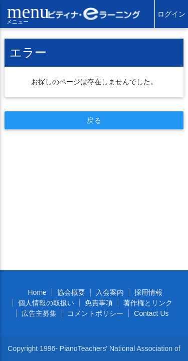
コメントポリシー (95, 313)
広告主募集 (39, 313)
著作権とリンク (147, 303)
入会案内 (110, 292)
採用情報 (148, 292)
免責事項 (99, 303)
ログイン (171, 14)
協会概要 (71, 292)
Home (37, 292)
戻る (94, 120)
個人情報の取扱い (46, 303)
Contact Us (151, 313)
